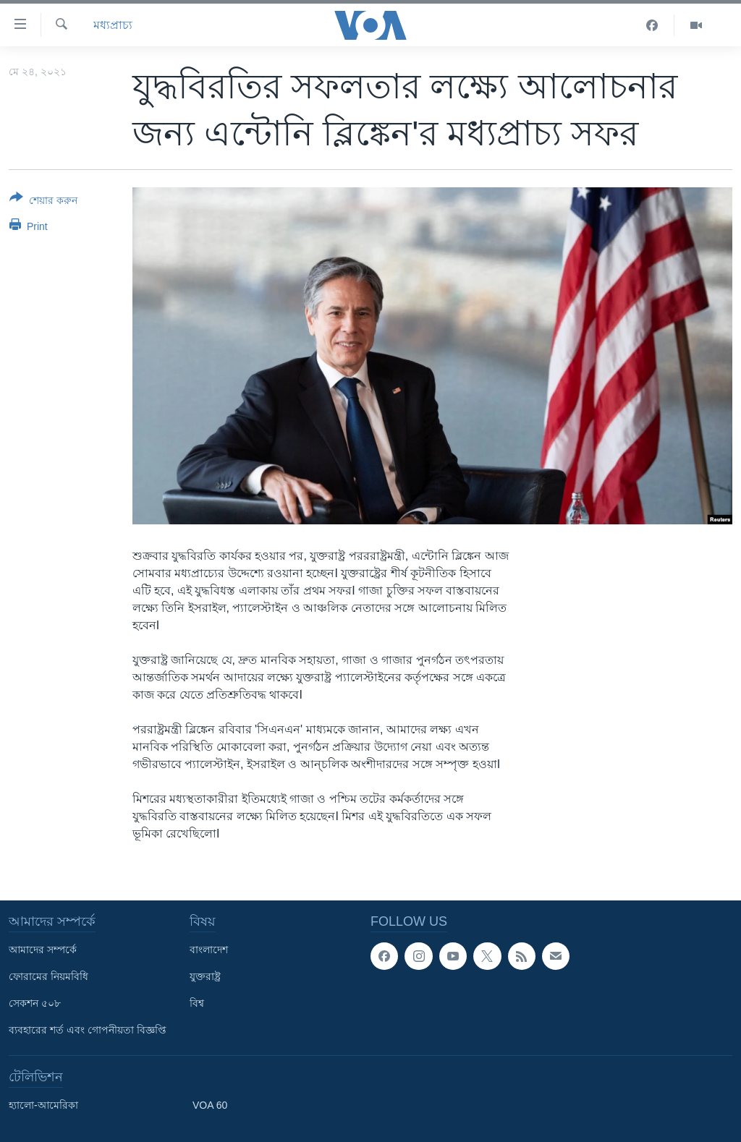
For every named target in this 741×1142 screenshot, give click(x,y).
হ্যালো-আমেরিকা (43, 1105)
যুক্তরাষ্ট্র (205, 976)
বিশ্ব (197, 1003)
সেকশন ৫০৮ (35, 1003)
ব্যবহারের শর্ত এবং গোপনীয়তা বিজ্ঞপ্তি (87, 1030)
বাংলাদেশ (209, 949)
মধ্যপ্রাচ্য (112, 25)
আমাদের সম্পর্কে (43, 949)
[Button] (43, 201)
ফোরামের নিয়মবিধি (48, 976)
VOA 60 (209, 1105)
